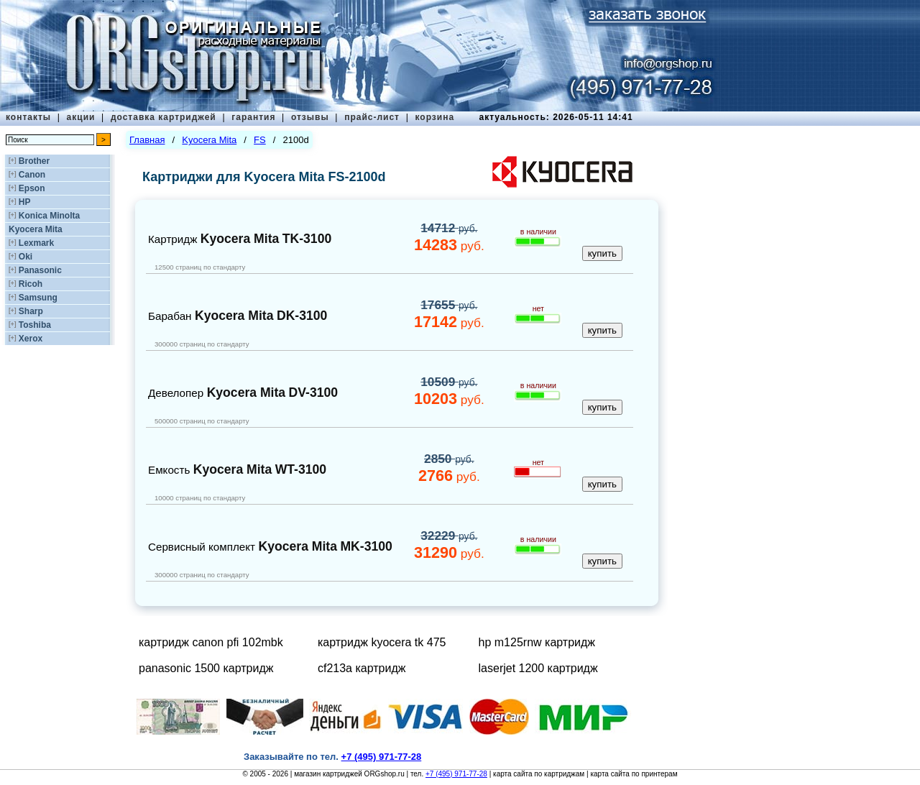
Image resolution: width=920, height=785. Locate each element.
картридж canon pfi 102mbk (211, 642)
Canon (32, 175)
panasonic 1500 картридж (206, 668)
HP (25, 202)
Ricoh (30, 284)
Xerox (30, 339)
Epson (32, 188)
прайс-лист (372, 117)
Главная (147, 139)
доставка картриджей (163, 117)
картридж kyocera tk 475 (382, 642)
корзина (434, 117)
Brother (34, 161)
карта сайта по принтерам (633, 774)
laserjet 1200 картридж (538, 668)
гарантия (253, 117)
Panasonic (40, 270)
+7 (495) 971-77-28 (456, 774)
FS (260, 139)
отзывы (310, 117)
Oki (25, 257)
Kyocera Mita (36, 229)
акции (81, 117)
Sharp (31, 311)
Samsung (38, 298)
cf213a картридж (361, 668)
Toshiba (35, 325)
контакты (28, 117)
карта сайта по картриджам (538, 774)
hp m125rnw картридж (537, 642)
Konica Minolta (49, 216)
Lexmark (36, 243)
